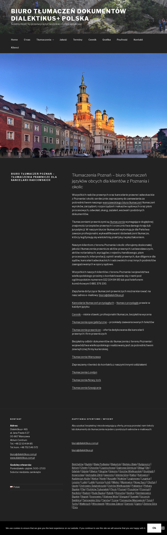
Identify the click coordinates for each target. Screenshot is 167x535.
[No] (163, 528)
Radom (86, 493)
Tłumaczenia (45, 39)
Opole (75, 485)
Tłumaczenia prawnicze (86, 329)
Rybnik (110, 493)
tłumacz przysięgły (127, 302)
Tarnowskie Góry (91, 500)
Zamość (129, 503)
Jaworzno (109, 475)
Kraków (122, 478)
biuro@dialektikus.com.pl (23, 454)
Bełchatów (78, 464)
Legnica (146, 478)
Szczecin (145, 496)
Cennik (92, 39)
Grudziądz (148, 471)
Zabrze (119, 503)
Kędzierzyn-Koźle (81, 478)
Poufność (122, 39)
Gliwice (94, 471)
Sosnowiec (96, 496)
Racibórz (76, 493)
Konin (103, 478)
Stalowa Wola (110, 496)
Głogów (103, 471)
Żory (75, 507)
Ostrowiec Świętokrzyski (93, 485)
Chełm (84, 467)
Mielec (115, 482)
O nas (27, 39)
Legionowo (134, 478)
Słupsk (84, 496)
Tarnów (106, 500)
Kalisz (133, 475)
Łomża (100, 482)
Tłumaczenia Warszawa (86, 356)
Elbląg (141, 467)
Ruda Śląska (98, 493)
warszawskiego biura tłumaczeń (122, 202)
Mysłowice (127, 482)
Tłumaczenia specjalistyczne (89, 322)
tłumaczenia (117, 221)
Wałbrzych (85, 503)
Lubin (84, 482)
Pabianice (137, 485)
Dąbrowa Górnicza (126, 467)
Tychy (75, 503)
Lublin (92, 482)
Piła (83, 489)
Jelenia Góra (122, 475)
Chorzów (94, 467)
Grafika (106, 39)
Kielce (95, 478)
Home (14, 39)
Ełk (147, 467)
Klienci (15, 47)
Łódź (108, 482)
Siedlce (130, 493)
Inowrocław (78, 475)
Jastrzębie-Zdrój (94, 475)
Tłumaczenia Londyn (84, 372)
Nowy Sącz (140, 482)
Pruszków (133, 489)
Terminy (77, 39)
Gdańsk (76, 471)
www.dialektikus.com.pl (22, 457)
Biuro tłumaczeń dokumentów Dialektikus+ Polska (68, 15)
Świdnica (76, 500)
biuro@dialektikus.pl (111, 295)
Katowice (143, 475)
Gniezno (113, 471)
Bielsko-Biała (130, 464)
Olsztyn (151, 482)
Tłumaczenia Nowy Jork (86, 380)
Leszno (76, 482)
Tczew (115, 500)
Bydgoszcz (144, 464)
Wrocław (111, 503)
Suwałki (134, 496)
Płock (113, 489)
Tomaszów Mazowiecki (132, 500)
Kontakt (138, 39)
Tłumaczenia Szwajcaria (86, 387)
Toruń (149, 500)
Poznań (122, 489)
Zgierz (138, 503)
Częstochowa (107, 467)
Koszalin (112, 478)
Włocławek (98, 503)
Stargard (124, 496)
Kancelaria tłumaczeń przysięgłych (93, 302)
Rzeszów (120, 493)
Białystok (116, 464)
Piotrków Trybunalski (98, 489)
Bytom (75, 467)
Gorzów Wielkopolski (130, 471)
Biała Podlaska (101, 464)
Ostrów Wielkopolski (119, 485)
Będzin (88, 464)
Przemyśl (145, 489)
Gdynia (84, 471)
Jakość (63, 39)
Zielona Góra (150, 503)
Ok (154, 528)
